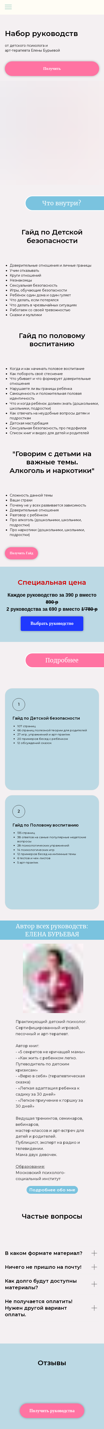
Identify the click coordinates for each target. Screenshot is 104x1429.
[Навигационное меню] (8, 7)
